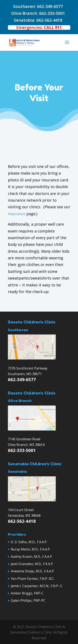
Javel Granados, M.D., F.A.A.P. (32, 564)
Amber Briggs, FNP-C (27, 593)
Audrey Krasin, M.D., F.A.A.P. (32, 556)
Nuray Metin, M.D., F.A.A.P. (30, 549)
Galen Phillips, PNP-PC (28, 600)
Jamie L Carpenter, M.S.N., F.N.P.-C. (37, 586)
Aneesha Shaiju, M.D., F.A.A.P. (32, 571)
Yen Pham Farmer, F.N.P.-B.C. (32, 578)
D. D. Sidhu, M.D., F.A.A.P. (29, 542)
